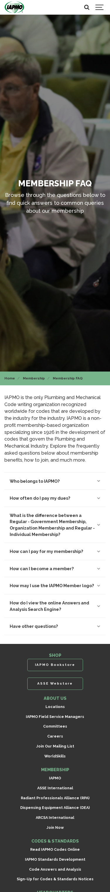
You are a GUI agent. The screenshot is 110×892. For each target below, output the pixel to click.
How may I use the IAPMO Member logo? (55, 585)
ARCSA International (55, 817)
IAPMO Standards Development (55, 859)
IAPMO (55, 778)
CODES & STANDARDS (55, 840)
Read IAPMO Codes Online (55, 849)
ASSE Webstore (55, 683)
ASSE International (55, 788)
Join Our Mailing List (55, 746)
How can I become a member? (55, 568)
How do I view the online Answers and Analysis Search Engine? (55, 606)
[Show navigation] (100, 7)
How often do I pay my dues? (55, 498)
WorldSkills (55, 756)
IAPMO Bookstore (55, 665)
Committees (55, 726)
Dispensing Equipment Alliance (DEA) (55, 807)
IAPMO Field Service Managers (55, 716)
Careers (55, 736)
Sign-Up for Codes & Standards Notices (55, 879)
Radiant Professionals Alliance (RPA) (55, 798)
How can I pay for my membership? (55, 551)
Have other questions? (55, 626)
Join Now (55, 827)
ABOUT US (55, 698)
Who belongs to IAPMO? (55, 481)
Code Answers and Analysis (55, 869)
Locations (55, 706)
